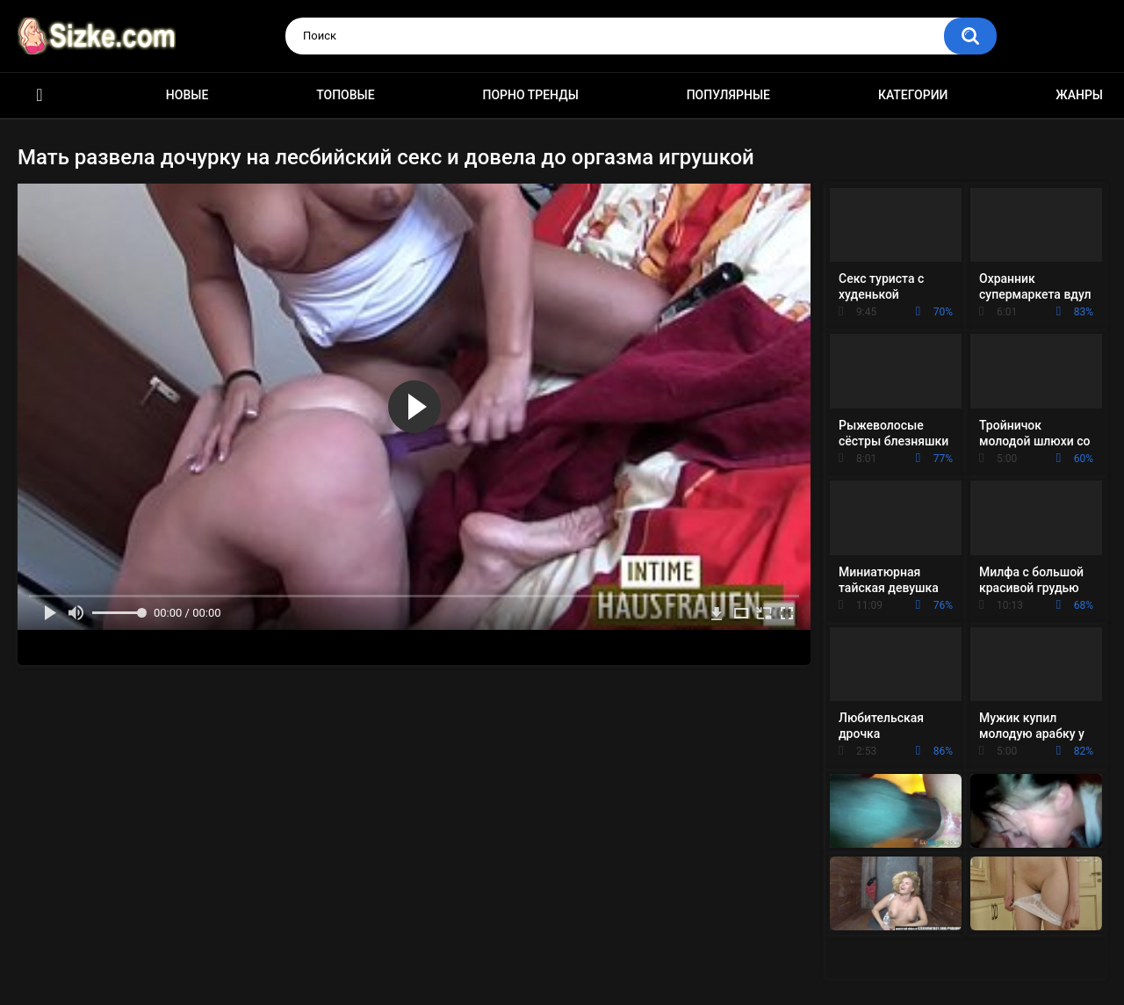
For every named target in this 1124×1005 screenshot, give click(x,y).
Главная (39, 95)
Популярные (728, 95)
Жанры (1079, 95)
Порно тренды (530, 95)
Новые (187, 95)
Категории (913, 95)
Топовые (345, 95)
